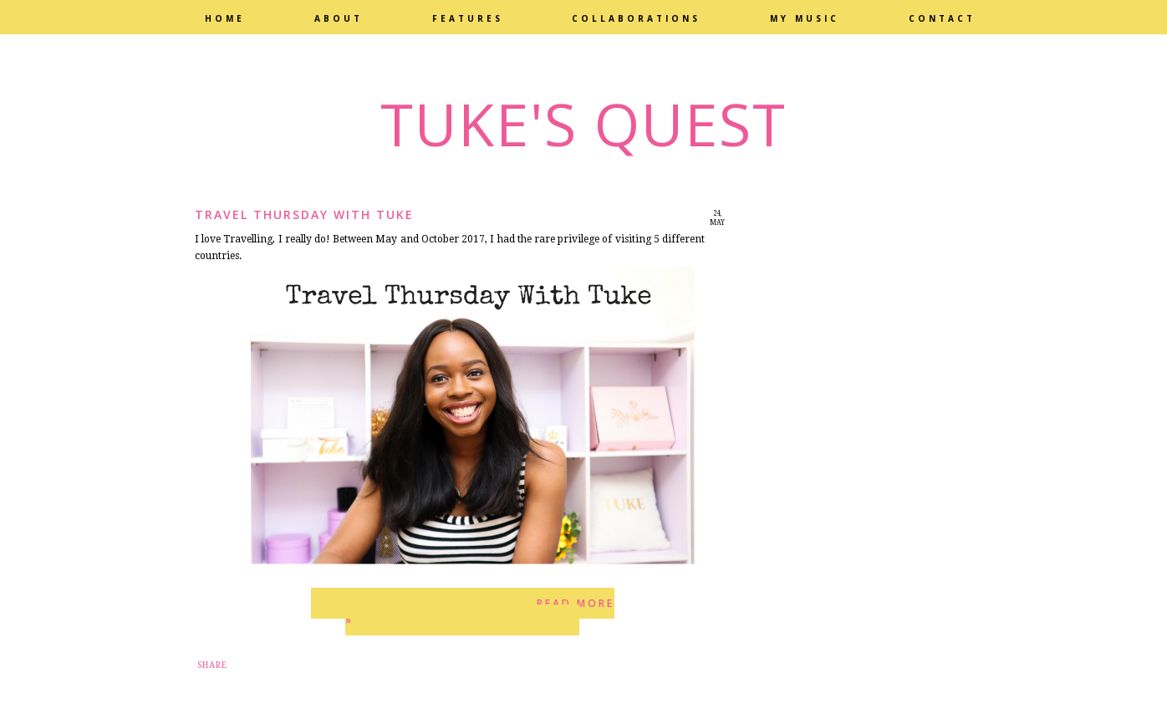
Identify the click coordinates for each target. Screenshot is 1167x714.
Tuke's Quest (583, 124)
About (338, 18)
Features (467, 18)
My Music (804, 18)
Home (225, 18)
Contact (942, 18)
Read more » (479, 611)
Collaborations (636, 18)
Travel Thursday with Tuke (304, 214)
